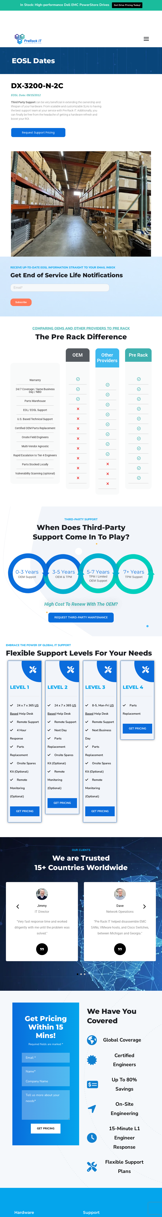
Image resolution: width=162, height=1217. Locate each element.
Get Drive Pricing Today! (127, 5)
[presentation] (18, 886)
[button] (77, 953)
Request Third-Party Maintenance (81, 597)
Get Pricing (24, 791)
